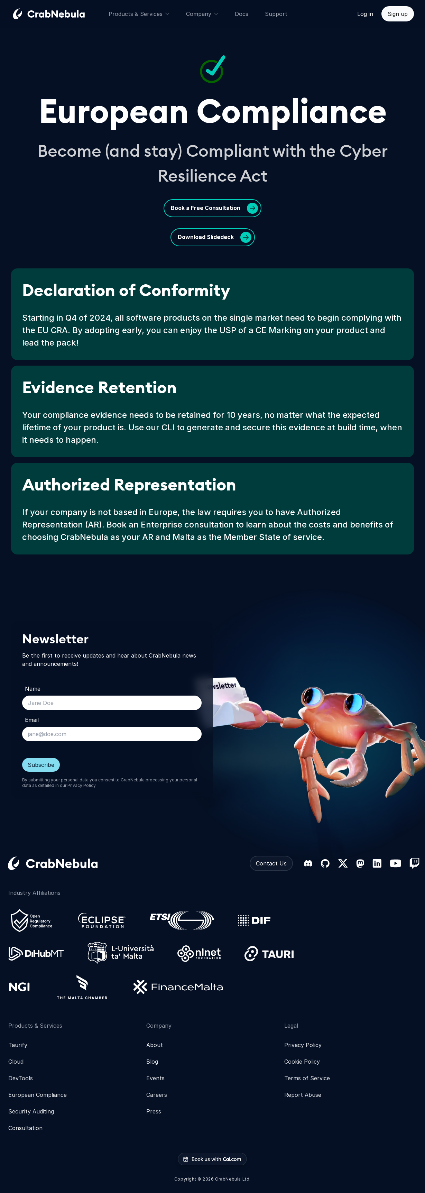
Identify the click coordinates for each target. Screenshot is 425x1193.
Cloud (16, 1061)
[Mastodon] (360, 863)
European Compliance (37, 1094)
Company (202, 13)
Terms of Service (307, 1078)
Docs (241, 13)
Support (276, 13)
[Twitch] (414, 863)
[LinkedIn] (376, 863)
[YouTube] (395, 863)
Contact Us (271, 863)
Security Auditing (31, 1111)
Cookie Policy (302, 1061)
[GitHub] (325, 863)
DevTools (20, 1078)
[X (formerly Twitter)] (343, 863)
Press (153, 1111)
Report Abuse (302, 1094)
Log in (365, 13)
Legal (291, 1025)
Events (155, 1078)
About (154, 1044)
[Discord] (308, 863)
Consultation (25, 1128)
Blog (152, 1061)
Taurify (17, 1044)
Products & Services (139, 13)
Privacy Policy (81, 785)
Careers (156, 1094)
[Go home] (57, 14)
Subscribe (41, 764)
